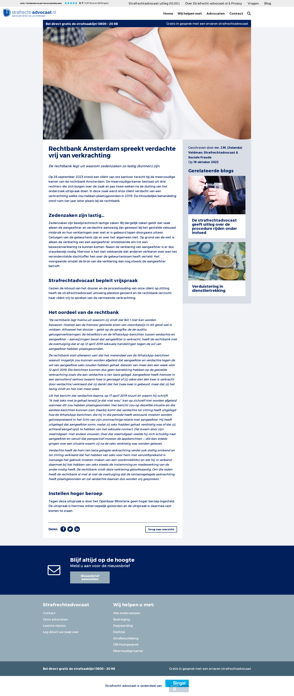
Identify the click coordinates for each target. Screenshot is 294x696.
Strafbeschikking (126, 638)
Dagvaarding (123, 625)
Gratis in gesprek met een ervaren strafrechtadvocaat (207, 23)
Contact (236, 13)
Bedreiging (121, 619)
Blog (267, 3)
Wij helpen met (190, 13)
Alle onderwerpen (126, 613)
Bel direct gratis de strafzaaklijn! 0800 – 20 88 (79, 668)
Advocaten (215, 13)
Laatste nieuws (54, 625)
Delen (53, 529)
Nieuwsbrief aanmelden (90, 577)
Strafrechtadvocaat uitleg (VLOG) (154, 3)
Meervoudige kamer (128, 651)
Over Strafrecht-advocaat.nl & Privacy (213, 3)
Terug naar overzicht (161, 529)
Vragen (253, 3)
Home (168, 13)
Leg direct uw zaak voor (61, 632)
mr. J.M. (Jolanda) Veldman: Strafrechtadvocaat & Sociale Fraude (215, 152)
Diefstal (119, 632)
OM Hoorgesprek (126, 644)
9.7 (94, 3)
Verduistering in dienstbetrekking (208, 288)
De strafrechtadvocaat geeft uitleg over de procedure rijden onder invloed (214, 226)
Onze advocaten (55, 619)
